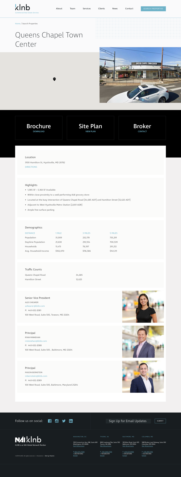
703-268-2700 (106, 452)
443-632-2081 (34, 310)
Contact (129, 8)
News (115, 8)
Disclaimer (40, 456)
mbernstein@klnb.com (36, 376)
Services (87, 8)
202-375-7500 (80, 452)
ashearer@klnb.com (35, 306)
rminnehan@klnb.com (36, 341)
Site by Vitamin (49, 456)
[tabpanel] (140, 75)
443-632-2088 (35, 345)
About (59, 8)
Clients (101, 8)
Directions (31, 167)
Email (75, 456)
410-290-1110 (148, 452)
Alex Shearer (31, 302)
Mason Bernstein (33, 372)
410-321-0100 (129, 452)
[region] (90, 81)
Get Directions (78, 446)
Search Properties (153, 9)
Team (72, 8)
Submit (160, 421)
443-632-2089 (35, 380)
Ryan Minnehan (32, 337)
